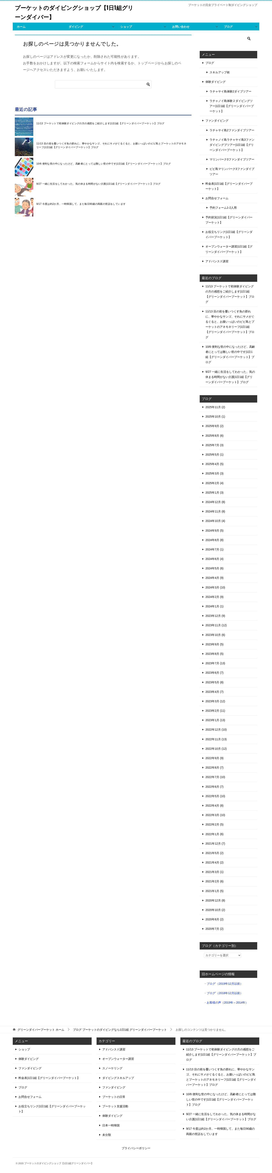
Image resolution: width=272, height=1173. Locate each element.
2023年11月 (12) (216, 625)
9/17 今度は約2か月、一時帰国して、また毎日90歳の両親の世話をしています (81, 204)
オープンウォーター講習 (118, 1058)
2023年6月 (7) (214, 672)
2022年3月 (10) (215, 815)
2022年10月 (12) (216, 748)
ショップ (126, 26)
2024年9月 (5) (214, 530)
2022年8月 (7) (214, 767)
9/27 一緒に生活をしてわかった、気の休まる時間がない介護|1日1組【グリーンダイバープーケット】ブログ (98, 183)
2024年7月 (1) (214, 549)
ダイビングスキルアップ (118, 1078)
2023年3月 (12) (215, 701)
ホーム (21, 26)
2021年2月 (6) (214, 881)
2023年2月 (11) (215, 710)
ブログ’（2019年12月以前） (225, 983)
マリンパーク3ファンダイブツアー (232, 159)
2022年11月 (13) (216, 739)
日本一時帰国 (111, 1125)
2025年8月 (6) (214, 435)
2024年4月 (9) (214, 577)
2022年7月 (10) (215, 777)
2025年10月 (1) (215, 416)
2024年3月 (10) (215, 587)
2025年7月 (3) (214, 445)
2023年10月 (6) (215, 635)
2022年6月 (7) (214, 786)
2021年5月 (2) (214, 853)
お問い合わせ (180, 26)
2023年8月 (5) (214, 653)
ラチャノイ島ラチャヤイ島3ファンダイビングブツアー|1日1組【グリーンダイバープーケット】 (232, 145)
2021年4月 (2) (214, 862)
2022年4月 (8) (214, 805)
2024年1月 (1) (214, 606)
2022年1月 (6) (214, 834)
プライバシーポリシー (136, 1148)
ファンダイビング (216, 120)
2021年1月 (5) (214, 891)
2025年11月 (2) (215, 407)
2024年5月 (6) (214, 568)
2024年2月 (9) (214, 597)
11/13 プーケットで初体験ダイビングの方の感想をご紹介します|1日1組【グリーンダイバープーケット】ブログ (100, 123)
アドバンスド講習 (216, 261)
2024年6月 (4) (214, 559)
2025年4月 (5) (214, 464)
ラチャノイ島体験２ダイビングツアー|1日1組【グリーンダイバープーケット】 (232, 106)
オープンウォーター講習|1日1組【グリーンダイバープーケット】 (228, 249)
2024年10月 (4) (215, 521)
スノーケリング (112, 1068)
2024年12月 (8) (215, 502)
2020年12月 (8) (215, 900)
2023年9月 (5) (214, 644)
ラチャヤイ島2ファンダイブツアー (232, 130)
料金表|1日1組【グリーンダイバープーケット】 (228, 186)
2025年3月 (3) (214, 473)
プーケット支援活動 (115, 1106)
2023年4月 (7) (214, 691)
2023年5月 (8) (214, 682)
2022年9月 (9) (214, 758)
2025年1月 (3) (214, 492)
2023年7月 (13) (215, 663)
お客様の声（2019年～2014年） (227, 1002)
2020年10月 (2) (215, 910)
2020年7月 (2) (214, 928)
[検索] (103, 84)
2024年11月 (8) (215, 511)
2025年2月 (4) (214, 483)
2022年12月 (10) (216, 729)
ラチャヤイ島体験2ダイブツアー (230, 91)
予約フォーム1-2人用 (223, 207)
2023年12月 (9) (215, 615)
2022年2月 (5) (214, 824)
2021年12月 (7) (215, 843)
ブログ (228, 26)
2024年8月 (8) (214, 540)
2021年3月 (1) (214, 872)
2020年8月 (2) (214, 919)
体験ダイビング (215, 81)
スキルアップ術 (220, 72)
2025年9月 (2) (214, 426)
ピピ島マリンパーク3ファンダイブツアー (232, 171)
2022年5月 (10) (215, 796)
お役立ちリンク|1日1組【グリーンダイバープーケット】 (228, 234)
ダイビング (76, 26)
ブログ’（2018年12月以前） (225, 993)
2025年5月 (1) (214, 454)
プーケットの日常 (113, 1096)
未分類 (106, 1134)
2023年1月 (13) (215, 720)
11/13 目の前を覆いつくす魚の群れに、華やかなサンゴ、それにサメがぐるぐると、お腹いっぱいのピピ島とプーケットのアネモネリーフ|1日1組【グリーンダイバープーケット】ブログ (111, 145)
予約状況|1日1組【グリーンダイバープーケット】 (228, 220)
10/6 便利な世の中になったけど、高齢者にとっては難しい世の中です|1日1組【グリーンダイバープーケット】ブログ (103, 163)
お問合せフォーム (216, 198)
